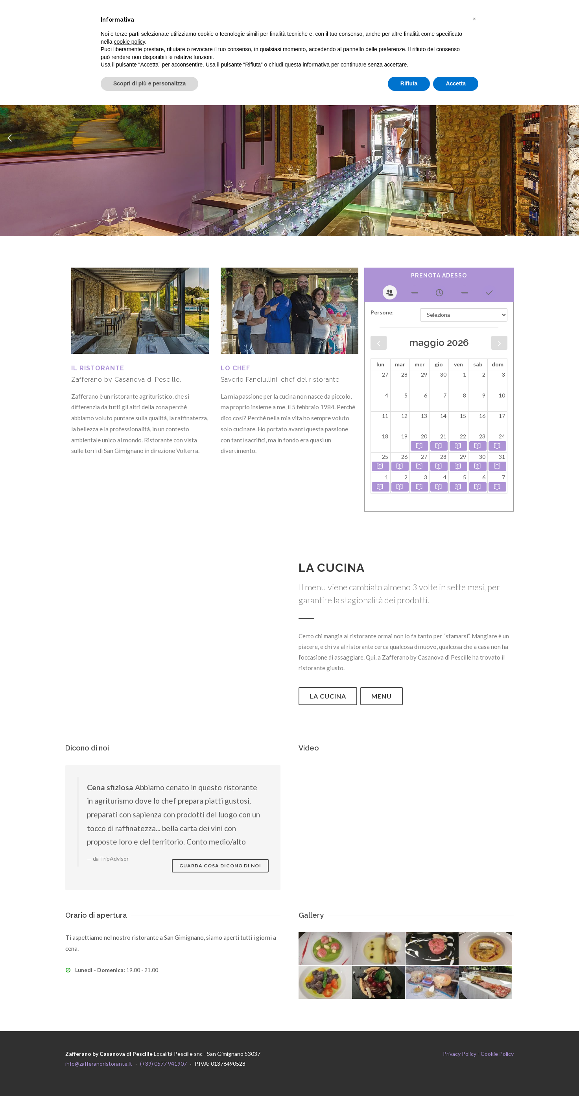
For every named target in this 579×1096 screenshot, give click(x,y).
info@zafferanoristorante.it (98, 1063)
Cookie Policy (497, 1053)
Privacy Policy (459, 1053)
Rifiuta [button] (409, 83)
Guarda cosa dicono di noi (220, 866)
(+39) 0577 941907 (163, 1063)
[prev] (379, 343)
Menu (381, 696)
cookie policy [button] (129, 42)
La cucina (328, 696)
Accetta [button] (456, 83)
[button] (474, 19)
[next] (499, 343)
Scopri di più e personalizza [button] (149, 83)
